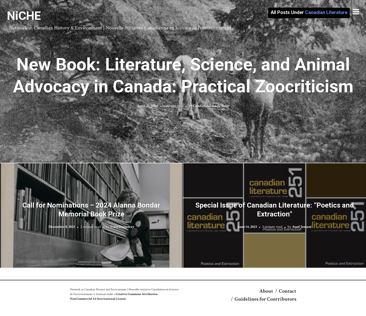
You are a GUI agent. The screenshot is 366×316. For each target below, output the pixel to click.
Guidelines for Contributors (265, 299)
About (266, 291)
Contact (287, 291)
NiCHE (24, 16)
